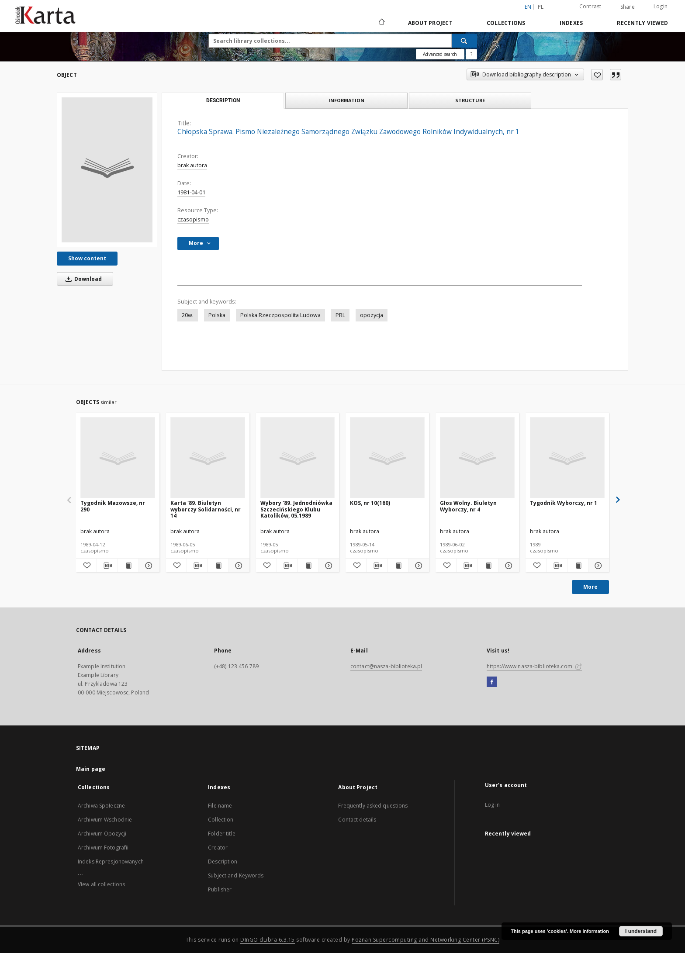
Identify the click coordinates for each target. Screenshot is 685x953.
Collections (506, 23)
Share (627, 6)
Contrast (590, 6)
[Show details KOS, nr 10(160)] (417, 565)
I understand (641, 931)
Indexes (571, 23)
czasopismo (193, 219)
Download (82, 279)
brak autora (192, 165)
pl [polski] (541, 7)
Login (661, 6)
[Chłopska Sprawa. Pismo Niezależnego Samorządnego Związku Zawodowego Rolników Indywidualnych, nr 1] (107, 169)
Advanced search (440, 54)
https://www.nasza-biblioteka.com (534, 666)
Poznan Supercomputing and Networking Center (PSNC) (425, 939)
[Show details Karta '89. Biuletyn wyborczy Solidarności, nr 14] (238, 565)
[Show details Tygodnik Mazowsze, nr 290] (148, 565)
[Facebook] (492, 682)
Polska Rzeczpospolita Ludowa (280, 315)
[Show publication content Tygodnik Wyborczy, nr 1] (577, 565)
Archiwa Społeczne (101, 805)
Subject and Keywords (235, 875)
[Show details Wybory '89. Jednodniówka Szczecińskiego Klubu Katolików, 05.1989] (328, 565)
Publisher (220, 889)
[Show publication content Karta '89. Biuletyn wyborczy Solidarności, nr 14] (218, 565)
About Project (430, 23)
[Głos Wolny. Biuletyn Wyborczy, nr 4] (477, 458)
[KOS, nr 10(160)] (387, 458)
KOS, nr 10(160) (370, 503)
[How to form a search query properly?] (471, 54)
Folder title (221, 833)
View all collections (101, 884)
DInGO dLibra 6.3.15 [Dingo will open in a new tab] (267, 939)
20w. (188, 315)
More (590, 586)
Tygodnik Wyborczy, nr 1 (563, 503)
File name (220, 805)
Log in (492, 804)
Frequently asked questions (373, 805)
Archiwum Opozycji (102, 833)
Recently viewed (642, 23)
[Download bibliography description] (107, 565)
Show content (87, 258)
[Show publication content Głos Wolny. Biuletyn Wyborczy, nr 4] (487, 565)
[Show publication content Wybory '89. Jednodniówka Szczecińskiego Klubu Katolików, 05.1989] (308, 565)
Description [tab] (223, 100)
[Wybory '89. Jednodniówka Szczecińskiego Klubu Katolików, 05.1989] (298, 458)
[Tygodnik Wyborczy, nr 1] (567, 458)
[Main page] (381, 22)
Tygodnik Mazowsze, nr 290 (112, 506)
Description (222, 861)
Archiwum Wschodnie (105, 819)
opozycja (371, 315)
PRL (340, 315)
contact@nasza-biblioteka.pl (386, 666)
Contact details (357, 819)
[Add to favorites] (597, 74)
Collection (220, 819)
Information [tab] (346, 100)
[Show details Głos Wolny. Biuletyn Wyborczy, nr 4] (507, 565)
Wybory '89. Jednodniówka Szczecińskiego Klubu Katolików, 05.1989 (296, 509)
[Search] (464, 41)
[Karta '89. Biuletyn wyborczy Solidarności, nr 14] (208, 458)
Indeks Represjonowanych (111, 861)
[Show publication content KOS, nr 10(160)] (397, 565)
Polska (216, 315)
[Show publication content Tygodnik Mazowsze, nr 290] (128, 565)
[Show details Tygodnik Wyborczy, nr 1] (597, 565)
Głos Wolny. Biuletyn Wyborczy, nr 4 (468, 506)
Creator (218, 847)
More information (589, 931)
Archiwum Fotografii (103, 847)
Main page (90, 769)
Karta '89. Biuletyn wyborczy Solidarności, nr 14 (205, 509)
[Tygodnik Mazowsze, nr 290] (118, 458)
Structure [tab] (470, 100)
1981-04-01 (191, 192)
